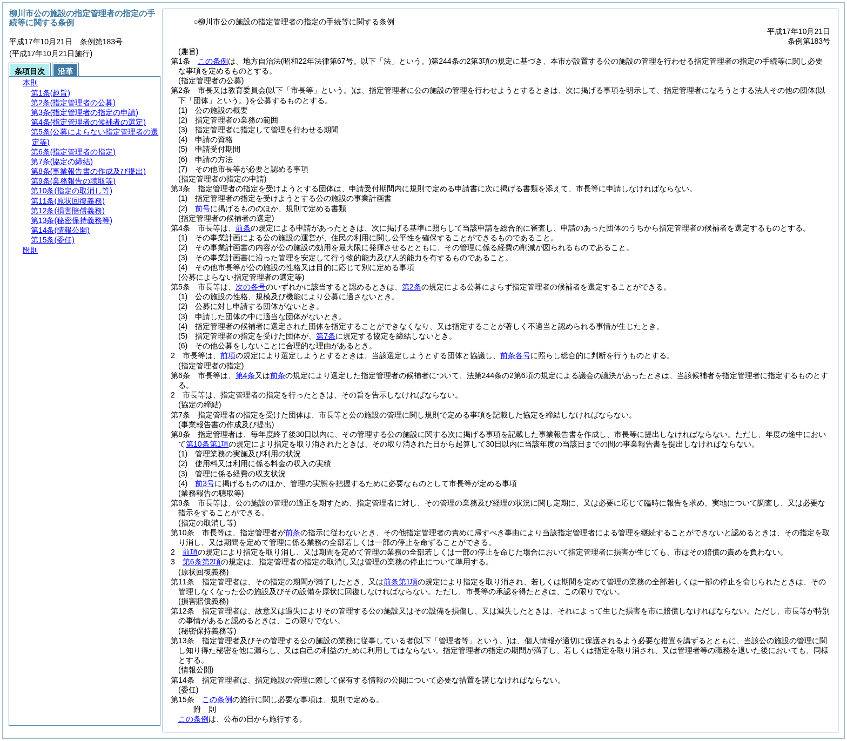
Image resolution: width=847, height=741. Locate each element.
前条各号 (515, 355)
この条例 (213, 61)
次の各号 (251, 286)
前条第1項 (401, 581)
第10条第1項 (207, 444)
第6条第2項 (202, 561)
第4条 (245, 375)
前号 (202, 208)
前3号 (204, 483)
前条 (243, 228)
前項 (228, 355)
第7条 (325, 336)
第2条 (411, 286)
